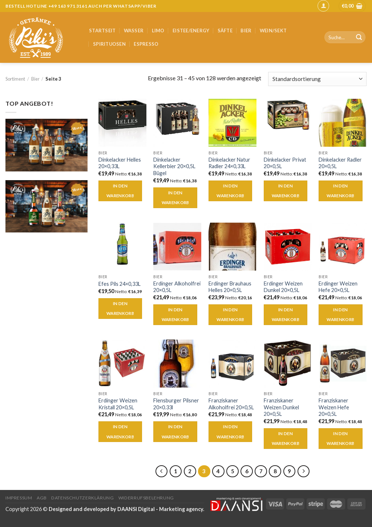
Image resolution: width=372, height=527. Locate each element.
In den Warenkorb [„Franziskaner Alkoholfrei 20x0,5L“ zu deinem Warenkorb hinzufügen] (230, 431)
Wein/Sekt (273, 30)
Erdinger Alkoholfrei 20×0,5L (177, 286)
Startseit (102, 30)
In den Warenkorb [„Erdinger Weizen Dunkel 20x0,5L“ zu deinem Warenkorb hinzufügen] (285, 314)
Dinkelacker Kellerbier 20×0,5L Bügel (174, 166)
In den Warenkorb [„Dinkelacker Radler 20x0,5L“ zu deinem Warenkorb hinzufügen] (340, 190)
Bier (245, 30)
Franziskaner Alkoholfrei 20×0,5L (231, 403)
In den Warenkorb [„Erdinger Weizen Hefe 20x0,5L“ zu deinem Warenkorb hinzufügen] (340, 314)
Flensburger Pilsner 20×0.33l (176, 403)
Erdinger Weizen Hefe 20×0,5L (338, 286)
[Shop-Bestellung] (317, 79)
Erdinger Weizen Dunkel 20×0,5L (283, 286)
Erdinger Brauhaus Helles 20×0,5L (230, 286)
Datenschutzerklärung (82, 497)
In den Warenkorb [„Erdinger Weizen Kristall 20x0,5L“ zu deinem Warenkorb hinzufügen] (120, 431)
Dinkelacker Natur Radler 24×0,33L (229, 163)
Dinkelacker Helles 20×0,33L (119, 163)
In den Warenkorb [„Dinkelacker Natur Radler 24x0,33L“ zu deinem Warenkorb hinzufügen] (230, 190)
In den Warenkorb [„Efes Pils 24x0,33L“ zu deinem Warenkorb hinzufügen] (120, 308)
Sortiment (15, 79)
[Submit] (359, 37)
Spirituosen (109, 44)
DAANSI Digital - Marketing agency (160, 509)
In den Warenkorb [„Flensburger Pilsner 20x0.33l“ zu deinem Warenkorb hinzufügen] (175, 431)
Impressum (18, 497)
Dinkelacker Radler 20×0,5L (340, 163)
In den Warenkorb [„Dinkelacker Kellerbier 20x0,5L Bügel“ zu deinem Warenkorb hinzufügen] (175, 197)
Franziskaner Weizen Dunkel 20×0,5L (281, 407)
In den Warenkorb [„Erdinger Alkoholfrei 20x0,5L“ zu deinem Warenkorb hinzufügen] (175, 314)
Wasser (134, 30)
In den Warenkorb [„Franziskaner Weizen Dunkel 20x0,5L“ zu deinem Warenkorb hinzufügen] (285, 438)
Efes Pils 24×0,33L (119, 284)
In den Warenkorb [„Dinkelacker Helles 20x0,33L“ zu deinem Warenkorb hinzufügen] (120, 190)
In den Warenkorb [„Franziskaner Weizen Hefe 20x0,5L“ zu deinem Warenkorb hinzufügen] (340, 438)
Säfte (225, 30)
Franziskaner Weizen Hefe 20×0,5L (334, 407)
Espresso (146, 44)
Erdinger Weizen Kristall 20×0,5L (117, 403)
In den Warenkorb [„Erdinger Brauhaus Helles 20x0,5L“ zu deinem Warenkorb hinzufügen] (230, 314)
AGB (42, 497)
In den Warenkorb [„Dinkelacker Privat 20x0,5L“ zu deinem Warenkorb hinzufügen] (285, 190)
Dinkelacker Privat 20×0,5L (285, 163)
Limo (158, 30)
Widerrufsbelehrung (146, 497)
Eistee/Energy (191, 30)
